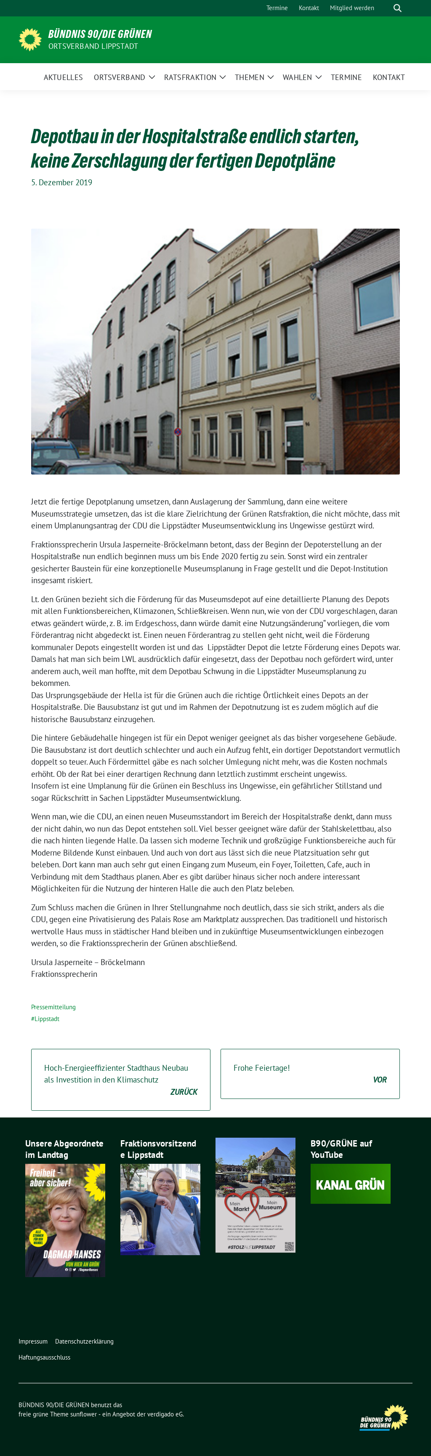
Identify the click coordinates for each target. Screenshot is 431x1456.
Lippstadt (47, 1019)
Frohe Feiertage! (310, 1074)
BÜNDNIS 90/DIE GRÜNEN (100, 34)
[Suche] (385, 8)
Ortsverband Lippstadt (93, 46)
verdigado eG (165, 1414)
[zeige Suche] (397, 8)
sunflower (83, 1414)
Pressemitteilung (53, 1007)
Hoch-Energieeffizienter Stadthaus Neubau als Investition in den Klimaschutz (120, 1080)
